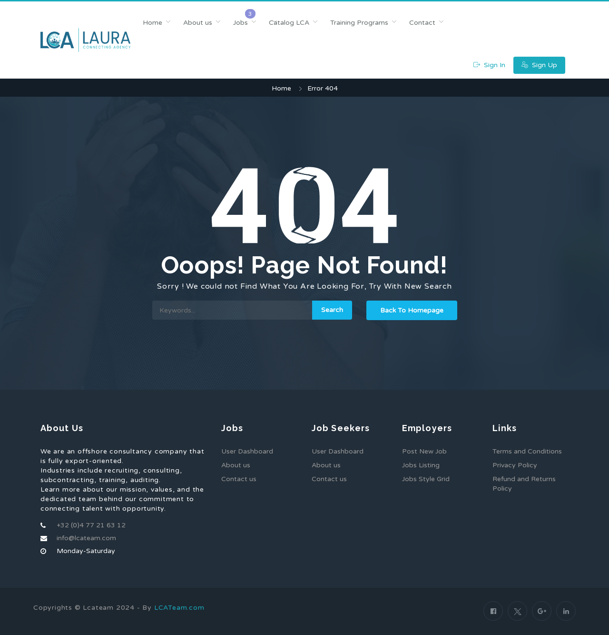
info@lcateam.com (86, 538)
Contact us (238, 479)
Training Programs (359, 23)
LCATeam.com (179, 608)
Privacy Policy (514, 465)
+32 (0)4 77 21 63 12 (91, 525)
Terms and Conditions (527, 451)
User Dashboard (247, 451)
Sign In (489, 65)
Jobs (240, 23)
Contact (422, 23)
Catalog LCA (289, 23)
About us (197, 23)
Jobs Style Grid (426, 479)
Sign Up (539, 65)
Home (152, 23)
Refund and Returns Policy (524, 484)
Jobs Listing (421, 465)
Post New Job (424, 451)
